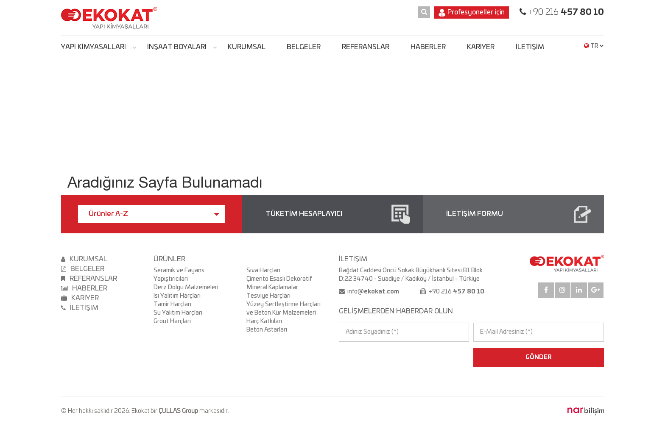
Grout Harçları (172, 321)
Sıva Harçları (263, 271)
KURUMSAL (246, 47)
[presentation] (375, 357)
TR (594, 46)
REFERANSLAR (365, 47)
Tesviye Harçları (268, 296)
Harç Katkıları (264, 321)
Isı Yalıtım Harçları (177, 296)
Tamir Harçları (172, 304)
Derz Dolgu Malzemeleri (186, 287)
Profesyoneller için (472, 13)
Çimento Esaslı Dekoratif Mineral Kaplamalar (279, 283)
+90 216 (565, 12)
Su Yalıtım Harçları (178, 313)
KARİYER (481, 47)
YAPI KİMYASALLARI (93, 47)
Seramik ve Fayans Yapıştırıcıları (179, 275)
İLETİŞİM (530, 47)
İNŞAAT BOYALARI (177, 47)
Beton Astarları (266, 330)
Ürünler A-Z (154, 214)
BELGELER (304, 47)
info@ (372, 292)
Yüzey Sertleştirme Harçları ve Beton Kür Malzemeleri (283, 309)
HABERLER (428, 47)
